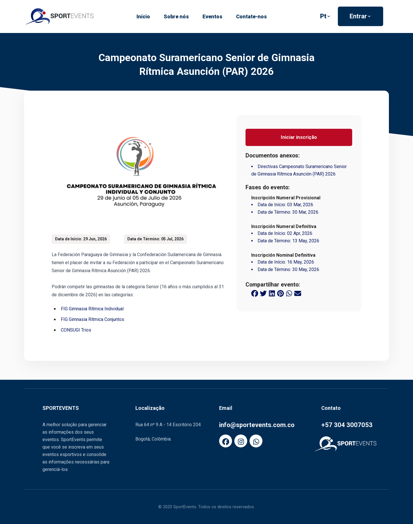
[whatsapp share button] (289, 293)
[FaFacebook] (225, 441)
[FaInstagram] (240, 441)
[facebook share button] (254, 293)
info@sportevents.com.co (257, 424)
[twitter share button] (263, 293)
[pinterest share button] (280, 293)
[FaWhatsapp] (256, 441)
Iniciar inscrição (299, 137)
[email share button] (297, 293)
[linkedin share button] (271, 293)
